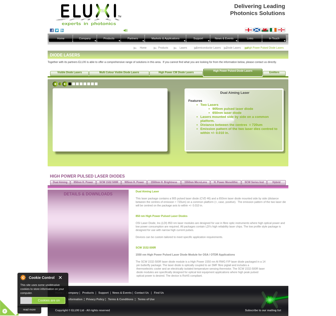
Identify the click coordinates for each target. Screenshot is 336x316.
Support (103, 292)
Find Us (159, 292)
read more (29, 309)
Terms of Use (146, 299)
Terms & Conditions (120, 299)
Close (62, 278)
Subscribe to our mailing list (263, 310)
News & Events (122, 292)
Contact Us (142, 292)
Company (72, 292)
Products (88, 292)
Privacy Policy (95, 299)
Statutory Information (68, 299)
